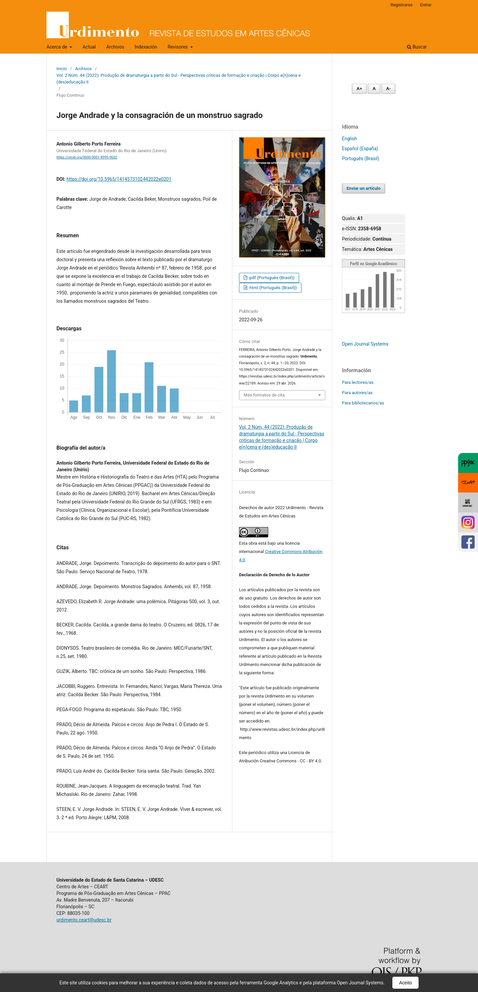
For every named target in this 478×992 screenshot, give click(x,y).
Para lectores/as (357, 382)
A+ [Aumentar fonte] (359, 88)
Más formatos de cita (264, 394)
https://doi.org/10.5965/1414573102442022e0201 (118, 179)
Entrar (426, 4)
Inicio (61, 68)
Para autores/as (357, 392)
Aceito (405, 982)
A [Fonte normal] (373, 88)
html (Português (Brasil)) (272, 287)
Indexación (146, 47)
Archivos (115, 47)
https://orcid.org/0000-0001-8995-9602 (86, 157)
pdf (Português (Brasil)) (271, 277)
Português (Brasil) (360, 158)
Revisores (178, 47)
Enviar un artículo (363, 188)
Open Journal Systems (365, 344)
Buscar (417, 47)
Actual (89, 47)
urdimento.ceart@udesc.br (84, 920)
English (349, 138)
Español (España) (360, 148)
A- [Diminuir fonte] (388, 88)
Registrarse (402, 4)
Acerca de (57, 47)
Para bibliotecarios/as (363, 402)
